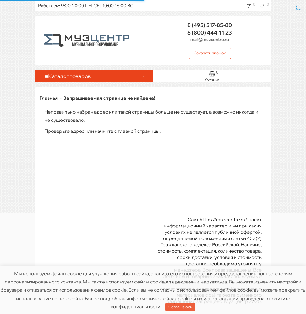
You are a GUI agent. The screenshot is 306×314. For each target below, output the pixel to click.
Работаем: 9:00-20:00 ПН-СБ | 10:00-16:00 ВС (85, 5)
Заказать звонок (210, 52)
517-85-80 (209, 25)
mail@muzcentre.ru (209, 39)
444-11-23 (209, 32)
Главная (49, 98)
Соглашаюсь (180, 307)
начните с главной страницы (127, 131)
